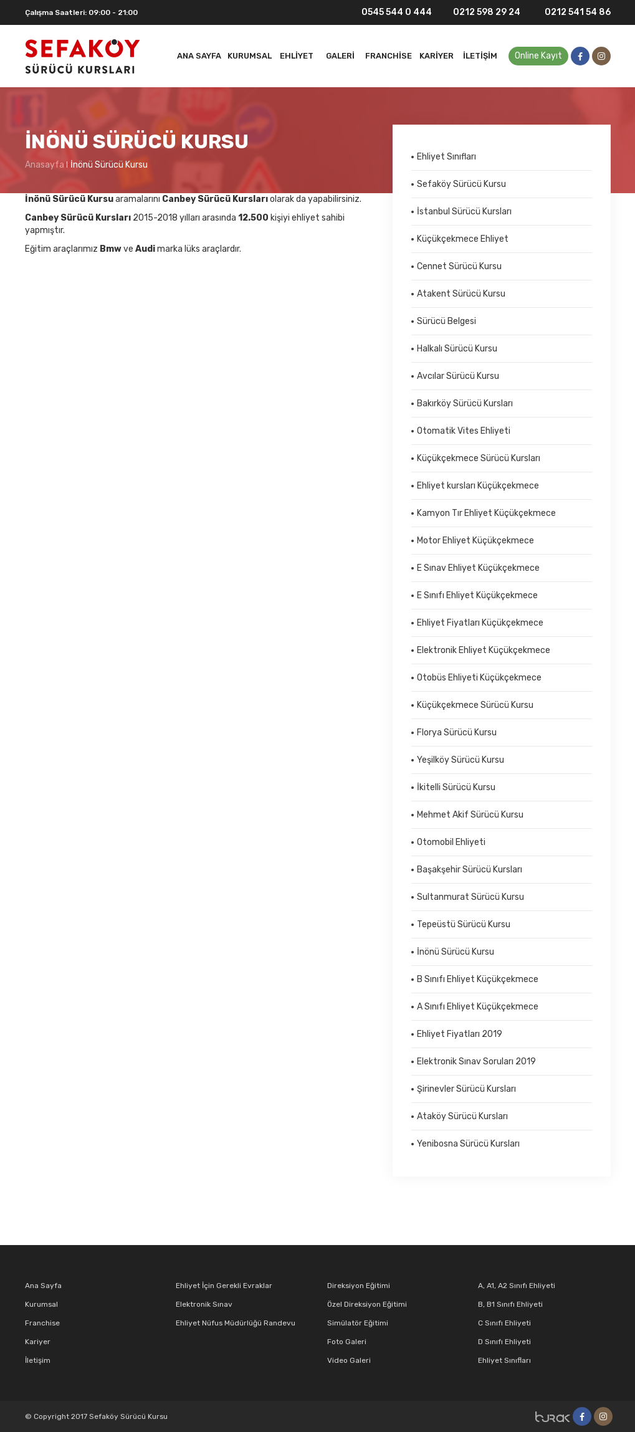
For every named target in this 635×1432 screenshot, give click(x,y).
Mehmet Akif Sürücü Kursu (470, 814)
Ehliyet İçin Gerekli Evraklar (224, 1285)
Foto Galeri (346, 1341)
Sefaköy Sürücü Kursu (461, 184)
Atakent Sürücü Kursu (461, 294)
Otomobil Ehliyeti (451, 842)
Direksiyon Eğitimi (358, 1285)
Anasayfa (44, 165)
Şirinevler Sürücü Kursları (466, 1089)
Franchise (388, 55)
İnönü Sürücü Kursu (109, 165)
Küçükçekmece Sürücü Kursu (475, 705)
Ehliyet (296, 55)
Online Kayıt (538, 55)
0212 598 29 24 (480, 12)
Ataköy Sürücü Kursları (462, 1116)
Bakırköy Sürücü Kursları (465, 403)
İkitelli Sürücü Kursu (456, 787)
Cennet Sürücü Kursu (459, 266)
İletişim (480, 55)
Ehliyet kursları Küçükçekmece (478, 485)
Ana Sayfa (199, 55)
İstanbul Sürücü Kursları (464, 211)
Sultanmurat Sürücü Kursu (470, 897)
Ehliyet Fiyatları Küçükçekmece (480, 623)
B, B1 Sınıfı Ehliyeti (510, 1304)
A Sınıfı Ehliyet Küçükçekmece (477, 1006)
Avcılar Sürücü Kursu (458, 376)
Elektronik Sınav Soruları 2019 (476, 1061)
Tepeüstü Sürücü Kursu (463, 924)
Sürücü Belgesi (446, 321)
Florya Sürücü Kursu (457, 732)
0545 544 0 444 (389, 12)
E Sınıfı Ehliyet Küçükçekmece (477, 595)
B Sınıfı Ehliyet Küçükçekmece (477, 979)
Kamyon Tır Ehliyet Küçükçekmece (486, 513)
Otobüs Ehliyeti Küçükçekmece (479, 677)
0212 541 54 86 (570, 12)
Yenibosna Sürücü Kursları (468, 1143)
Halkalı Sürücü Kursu (457, 348)
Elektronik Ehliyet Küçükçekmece (483, 650)
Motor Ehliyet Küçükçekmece (475, 540)
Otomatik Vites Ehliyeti (463, 431)
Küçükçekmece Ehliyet (462, 239)
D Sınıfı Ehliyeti (504, 1341)
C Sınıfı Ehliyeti (504, 1323)
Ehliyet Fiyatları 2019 (459, 1034)
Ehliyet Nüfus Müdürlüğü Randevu (235, 1323)
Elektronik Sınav (204, 1304)
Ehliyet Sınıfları (446, 156)
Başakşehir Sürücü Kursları (469, 869)
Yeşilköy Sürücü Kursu (460, 760)
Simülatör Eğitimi (357, 1323)
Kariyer (436, 55)
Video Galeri (349, 1360)
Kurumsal (249, 55)
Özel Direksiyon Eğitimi (367, 1304)
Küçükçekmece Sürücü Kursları (478, 458)
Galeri (340, 55)
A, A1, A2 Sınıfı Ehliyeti (516, 1285)
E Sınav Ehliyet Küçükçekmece (478, 568)
